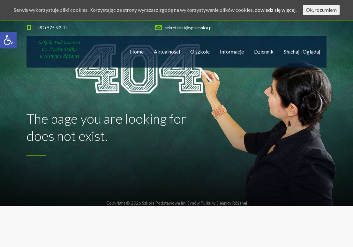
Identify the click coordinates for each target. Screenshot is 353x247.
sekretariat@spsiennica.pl (189, 27)
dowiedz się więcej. (276, 10)
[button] (8, 40)
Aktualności (167, 51)
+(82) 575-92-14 (52, 27)
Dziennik (264, 51)
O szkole (200, 51)
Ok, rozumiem (321, 10)
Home (137, 51)
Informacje (232, 51)
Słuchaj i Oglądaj (302, 51)
